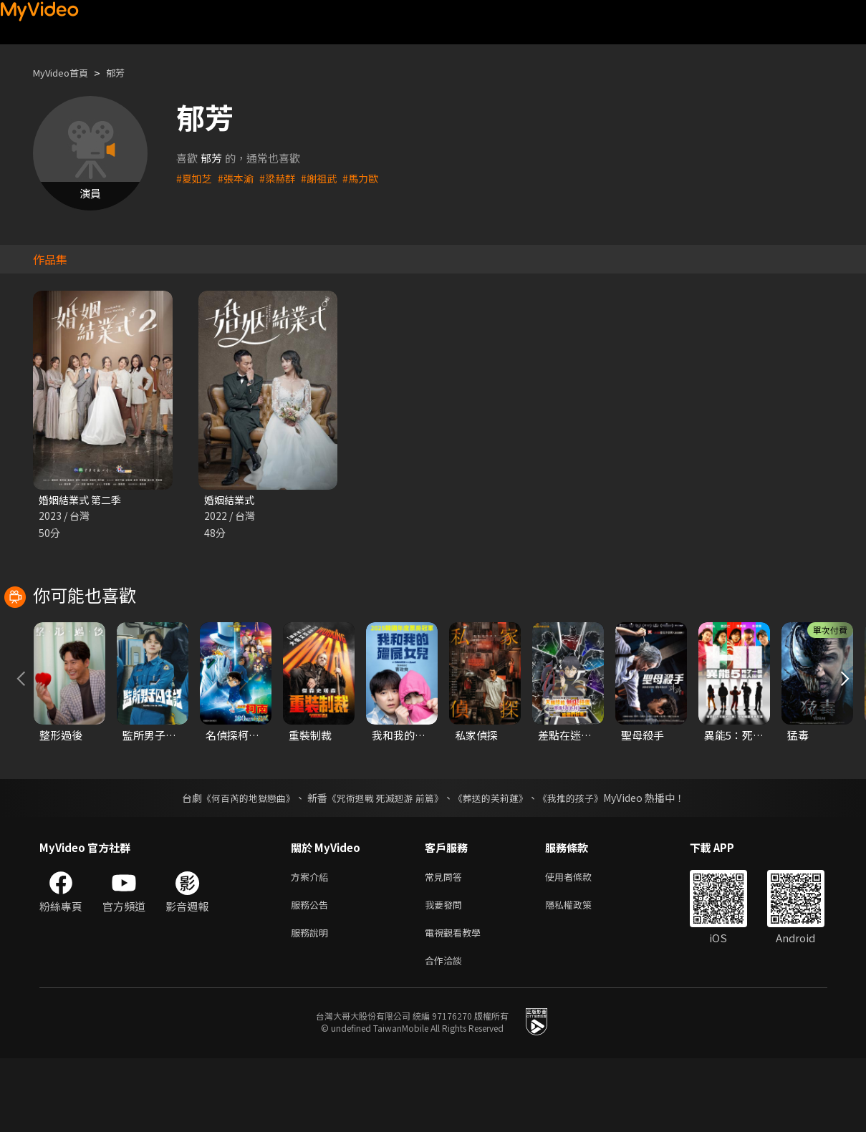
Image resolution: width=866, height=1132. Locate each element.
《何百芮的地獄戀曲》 (238, 863)
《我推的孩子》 (581, 863)
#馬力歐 (370, 177)
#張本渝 (239, 177)
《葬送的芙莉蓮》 (496, 863)
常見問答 (446, 942)
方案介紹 (312, 942)
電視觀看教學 (457, 1002)
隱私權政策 (580, 972)
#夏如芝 (195, 177)
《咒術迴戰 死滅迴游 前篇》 (383, 863)
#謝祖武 (326, 177)
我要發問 (446, 972)
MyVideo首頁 (65, 72)
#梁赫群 (283, 177)
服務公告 (312, 972)
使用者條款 (580, 942)
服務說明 (312, 1002)
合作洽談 (446, 1032)
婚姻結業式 (231, 500)
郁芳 (127, 72)
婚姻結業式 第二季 (83, 500)
